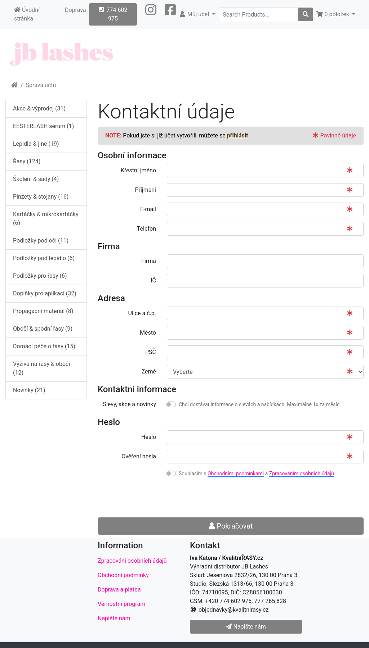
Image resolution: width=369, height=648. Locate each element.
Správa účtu (41, 85)
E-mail (148, 209)
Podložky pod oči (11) (40, 240)
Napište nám (114, 618)
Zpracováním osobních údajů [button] (301, 473)
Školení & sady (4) (36, 179)
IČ (153, 280)
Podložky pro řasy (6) (40, 275)
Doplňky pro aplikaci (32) (44, 293)
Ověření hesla (138, 456)
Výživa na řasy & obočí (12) (41, 368)
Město (148, 332)
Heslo (148, 437)
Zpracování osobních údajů (132, 560)
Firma (148, 261)
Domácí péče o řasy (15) (44, 346)
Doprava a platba (119, 589)
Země (149, 371)
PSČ (150, 352)
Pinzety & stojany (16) (40, 196)
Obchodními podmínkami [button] (236, 473)
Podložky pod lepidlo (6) (44, 258)
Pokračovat (231, 526)
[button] (150, 14)
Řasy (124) (26, 161)
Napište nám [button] (246, 626)
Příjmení (145, 189)
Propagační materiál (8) (43, 311)
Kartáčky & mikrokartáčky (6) (45, 218)
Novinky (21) (29, 390)
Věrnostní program (121, 604)
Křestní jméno (138, 170)
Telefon (146, 228)
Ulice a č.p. (142, 313)
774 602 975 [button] (113, 14)
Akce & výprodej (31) (39, 108)
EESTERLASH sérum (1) (43, 126)
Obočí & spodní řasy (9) (42, 328)
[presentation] (221, 498)
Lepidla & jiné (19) (36, 143)
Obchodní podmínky (123, 575)
